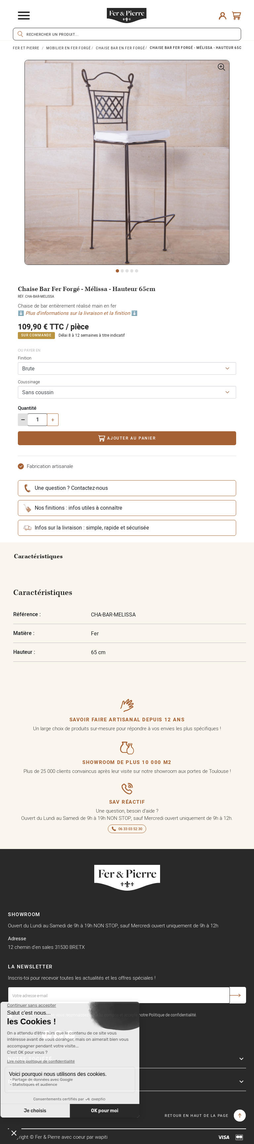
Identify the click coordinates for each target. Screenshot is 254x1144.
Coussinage (29, 382)
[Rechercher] (127, 34)
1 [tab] (117, 271)
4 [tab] (132, 271)
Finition (24, 358)
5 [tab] (136, 271)
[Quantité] (37, 419)
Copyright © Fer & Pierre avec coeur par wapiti (57, 1136)
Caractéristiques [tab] (38, 556)
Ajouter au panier (127, 438)
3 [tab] (127, 271)
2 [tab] (122, 271)
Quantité (27, 407)
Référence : (27, 614)
